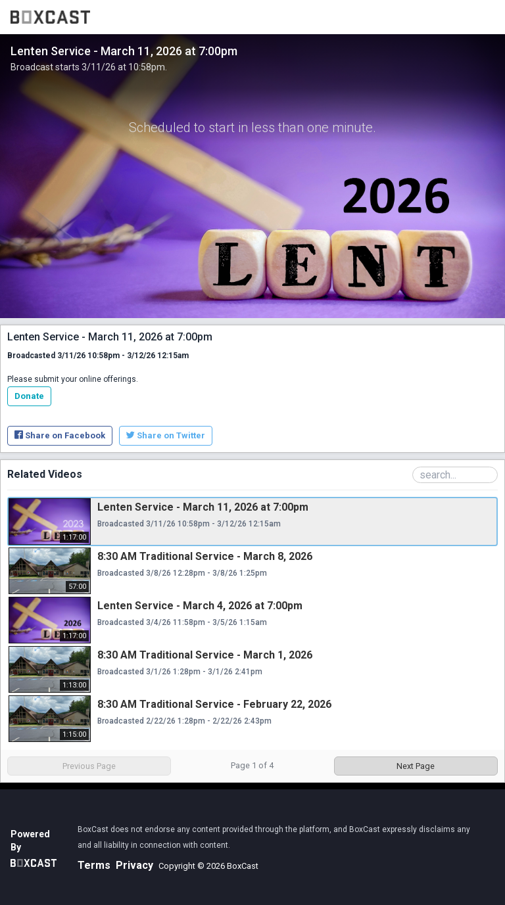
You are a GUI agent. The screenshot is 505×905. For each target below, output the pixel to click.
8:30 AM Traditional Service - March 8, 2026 (204, 556)
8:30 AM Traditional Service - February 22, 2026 (214, 704)
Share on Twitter (165, 435)
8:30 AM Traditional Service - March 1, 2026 (204, 655)
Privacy (134, 865)
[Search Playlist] (455, 475)
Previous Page (89, 766)
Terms (94, 865)
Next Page (416, 766)
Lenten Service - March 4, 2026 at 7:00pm (199, 605)
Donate (29, 396)
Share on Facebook (59, 435)
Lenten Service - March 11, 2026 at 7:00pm (202, 507)
